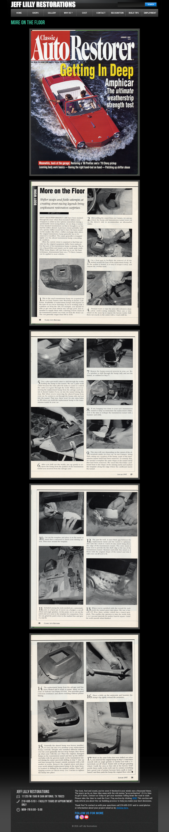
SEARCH (151, 4)
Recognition (117, 13)
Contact (100, 13)
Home (19, 13)
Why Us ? (68, 13)
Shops (35, 13)
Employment (150, 13)
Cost (84, 13)
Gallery (52, 13)
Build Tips (134, 13)
